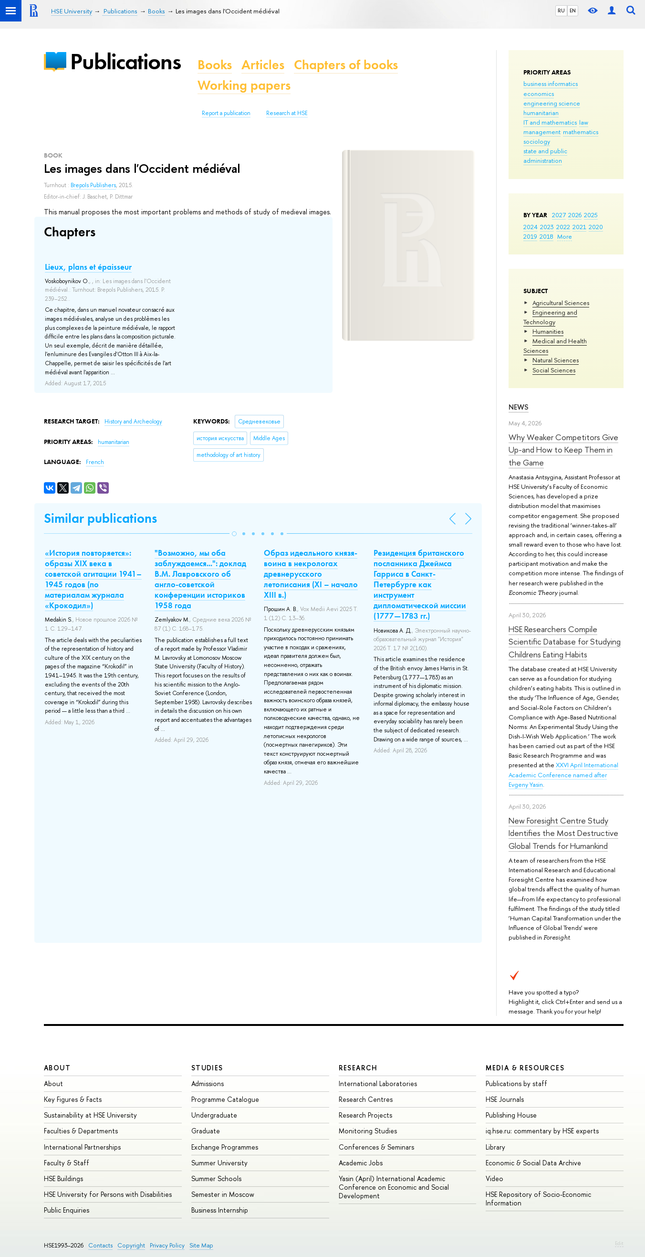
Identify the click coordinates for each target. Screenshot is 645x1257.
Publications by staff (516, 1083)
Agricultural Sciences (560, 302)
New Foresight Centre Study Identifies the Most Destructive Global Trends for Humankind (563, 833)
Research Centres (366, 1099)
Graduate (205, 1130)
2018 (546, 236)
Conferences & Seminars (376, 1146)
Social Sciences (553, 370)
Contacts (100, 1245)
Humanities (547, 331)
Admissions (207, 1083)
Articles (262, 64)
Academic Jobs (361, 1162)
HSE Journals (505, 1099)
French (95, 462)
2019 (530, 236)
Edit (619, 1243)
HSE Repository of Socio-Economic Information (538, 1198)
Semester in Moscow (222, 1194)
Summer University (219, 1162)
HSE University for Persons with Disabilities (108, 1194)
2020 (596, 226)
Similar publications (100, 518)
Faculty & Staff (66, 1162)
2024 (530, 226)
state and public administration (545, 156)
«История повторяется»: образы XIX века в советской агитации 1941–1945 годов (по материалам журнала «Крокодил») (93, 579)
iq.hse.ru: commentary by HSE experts (542, 1130)
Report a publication (226, 113)
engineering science (551, 103)
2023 (547, 226)
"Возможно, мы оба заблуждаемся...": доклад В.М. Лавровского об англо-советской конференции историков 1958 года (200, 579)
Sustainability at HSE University (90, 1115)
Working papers (244, 85)
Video (494, 1178)
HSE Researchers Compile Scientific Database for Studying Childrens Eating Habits (565, 641)
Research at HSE (287, 113)
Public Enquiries (66, 1210)
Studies (207, 1067)
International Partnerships (82, 1146)
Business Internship (219, 1210)
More (564, 236)
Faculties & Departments (81, 1130)
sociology (536, 141)
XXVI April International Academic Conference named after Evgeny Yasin (563, 774)
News (519, 407)
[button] (234, 534)
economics (538, 93)
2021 (579, 226)
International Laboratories (378, 1083)
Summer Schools (216, 1178)
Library (495, 1146)
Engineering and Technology (550, 317)
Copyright (131, 1245)
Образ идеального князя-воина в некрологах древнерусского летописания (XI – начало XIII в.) (311, 574)
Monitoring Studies (368, 1130)
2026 (575, 215)
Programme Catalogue (225, 1099)
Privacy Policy (167, 1245)
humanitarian (541, 112)
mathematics (580, 131)
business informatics (550, 83)
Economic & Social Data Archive (533, 1162)
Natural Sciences (555, 360)
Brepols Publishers (93, 185)
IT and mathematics (550, 122)
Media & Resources (525, 1067)
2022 (563, 226)
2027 (559, 215)
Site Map (201, 1245)
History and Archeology (133, 421)
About (57, 1067)
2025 (591, 215)
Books (215, 64)
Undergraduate (214, 1115)
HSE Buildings (63, 1178)
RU (561, 10)
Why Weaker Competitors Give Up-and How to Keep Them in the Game (563, 450)
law (583, 122)
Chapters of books (346, 64)
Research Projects (365, 1115)
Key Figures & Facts (73, 1099)
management (542, 131)
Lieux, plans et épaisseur (88, 267)
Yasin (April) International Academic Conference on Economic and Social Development (394, 1187)
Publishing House (511, 1115)
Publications (125, 61)
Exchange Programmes (224, 1146)
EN (573, 10)
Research (358, 1067)
